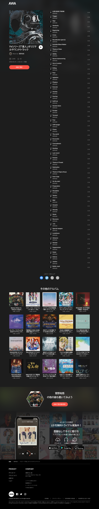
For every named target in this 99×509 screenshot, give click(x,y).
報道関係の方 (29, 483)
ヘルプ (10, 481)
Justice (55, 261)
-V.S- (54, 224)
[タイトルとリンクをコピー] (52, 277)
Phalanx (55, 82)
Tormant (55, 115)
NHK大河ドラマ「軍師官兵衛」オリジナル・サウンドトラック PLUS (33, 376)
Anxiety (55, 91)
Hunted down (57, 106)
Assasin (55, 205)
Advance (55, 238)
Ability (55, 54)
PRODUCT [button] (12, 469)
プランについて (13, 475)
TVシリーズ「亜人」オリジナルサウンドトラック (30, 461)
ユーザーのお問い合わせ (31, 480)
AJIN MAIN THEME (58, 11)
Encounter (56, 139)
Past (54, 72)
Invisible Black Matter (59, 44)
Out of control (57, 63)
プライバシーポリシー (56, 498)
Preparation (56, 186)
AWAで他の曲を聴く (60, 404)
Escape (55, 110)
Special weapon (58, 228)
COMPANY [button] (30, 469)
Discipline (56, 190)
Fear (54, 120)
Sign (54, 21)
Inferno (55, 257)
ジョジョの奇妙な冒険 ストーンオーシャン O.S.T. (66, 354)
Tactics (55, 195)
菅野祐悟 (21, 53)
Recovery (56, 219)
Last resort (56, 153)
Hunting (55, 148)
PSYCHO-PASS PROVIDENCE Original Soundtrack (16, 376)
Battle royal (56, 266)
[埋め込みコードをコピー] (57, 277)
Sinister (55, 242)
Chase (55, 129)
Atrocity (55, 209)
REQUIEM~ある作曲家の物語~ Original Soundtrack (83, 309)
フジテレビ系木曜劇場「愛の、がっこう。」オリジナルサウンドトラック (49, 309)
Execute (55, 87)
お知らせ (11, 478)
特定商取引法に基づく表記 (84, 498)
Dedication (56, 167)
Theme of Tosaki (58, 162)
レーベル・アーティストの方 (31, 485)
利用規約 (47, 498)
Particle (55, 157)
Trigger (55, 16)
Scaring (55, 96)
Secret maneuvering (59, 58)
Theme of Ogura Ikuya (60, 172)
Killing (55, 68)
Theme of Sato (57, 49)
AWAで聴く (19, 67)
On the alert (56, 181)
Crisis (54, 35)
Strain (54, 214)
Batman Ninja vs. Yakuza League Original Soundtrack (16, 309)
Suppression (57, 247)
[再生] (41, 47)
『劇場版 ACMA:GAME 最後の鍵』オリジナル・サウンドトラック (33, 331)
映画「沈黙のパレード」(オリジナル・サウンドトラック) (82, 376)
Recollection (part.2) (59, 39)
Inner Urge (56, 176)
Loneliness (56, 233)
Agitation (55, 77)
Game (54, 252)
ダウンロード (12, 473)
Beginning (56, 30)
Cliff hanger (56, 124)
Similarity (56, 25)
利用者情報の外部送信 (70, 498)
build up (55, 101)
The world (56, 134)
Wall (54, 200)
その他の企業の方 (29, 487)
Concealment (57, 143)
